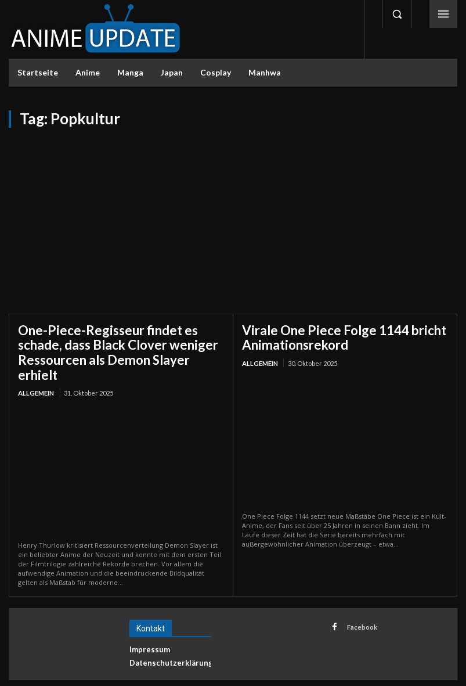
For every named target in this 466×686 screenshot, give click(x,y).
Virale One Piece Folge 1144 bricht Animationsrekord (333, 336)
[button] (397, 14)
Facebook (360, 606)
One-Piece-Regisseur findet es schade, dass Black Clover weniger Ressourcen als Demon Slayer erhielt (119, 342)
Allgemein (36, 374)
